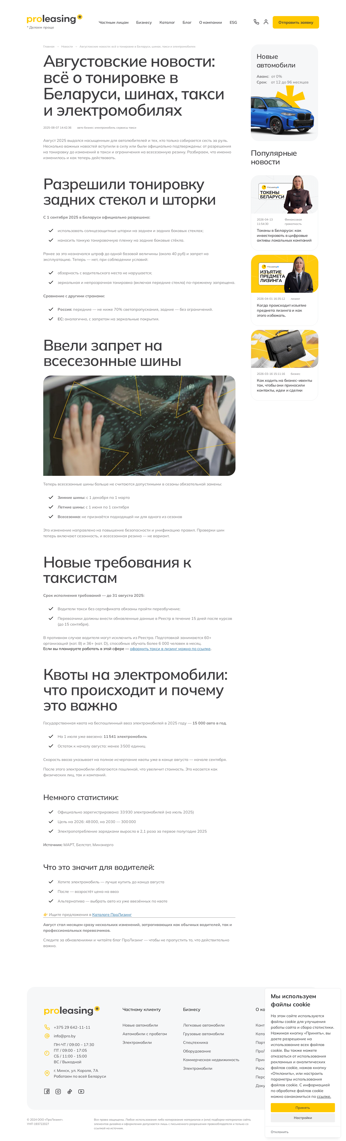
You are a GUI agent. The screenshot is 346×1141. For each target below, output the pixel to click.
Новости (67, 46)
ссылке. (324, 1096)
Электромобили (137, 1042)
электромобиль (105, 127)
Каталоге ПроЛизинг (112, 914)
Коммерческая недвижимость (211, 1059)
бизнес (89, 127)
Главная (49, 46)
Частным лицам (114, 22)
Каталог (167, 22)
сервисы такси (126, 127)
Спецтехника (195, 1042)
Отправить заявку (295, 22)
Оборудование (197, 1051)
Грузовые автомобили (203, 1033)
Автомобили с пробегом (145, 1033)
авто (80, 127)
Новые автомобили (140, 1025)
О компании (210, 22)
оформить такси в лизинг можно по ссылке (170, 648)
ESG (233, 22)
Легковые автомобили (204, 1025)
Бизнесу (144, 22)
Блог (187, 22)
